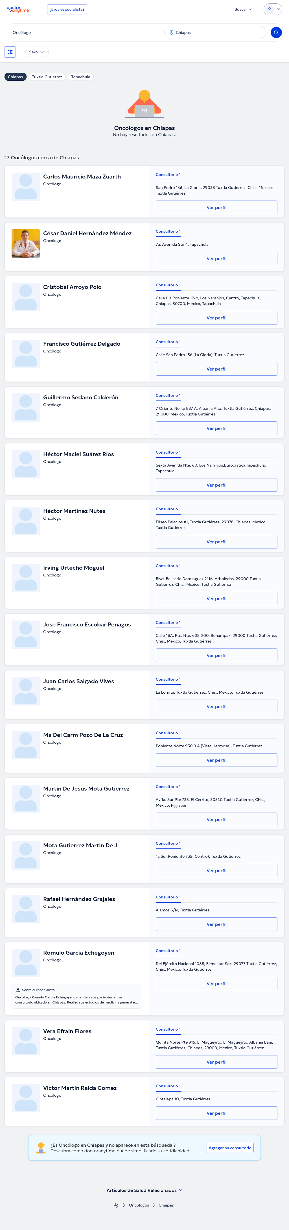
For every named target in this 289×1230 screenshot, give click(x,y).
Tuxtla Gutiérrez (47, 76)
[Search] (276, 32)
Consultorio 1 (168, 174)
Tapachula (80, 76)
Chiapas (15, 76)
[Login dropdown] (273, 9)
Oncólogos (139, 1205)
